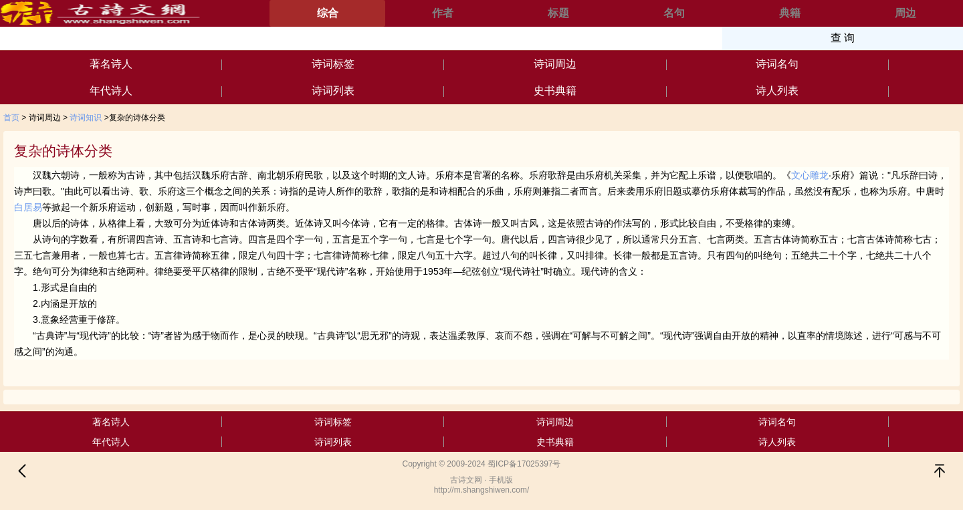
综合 (327, 13)
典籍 (789, 13)
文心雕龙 (810, 175)
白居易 (28, 207)
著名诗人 (111, 64)
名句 (674, 13)
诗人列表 (777, 90)
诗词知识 (86, 117)
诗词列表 (333, 90)
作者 (442, 13)
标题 (558, 13)
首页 (11, 117)
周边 (905, 13)
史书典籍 (555, 90)
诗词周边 (555, 64)
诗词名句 (777, 64)
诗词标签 (333, 64)
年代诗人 (111, 90)
